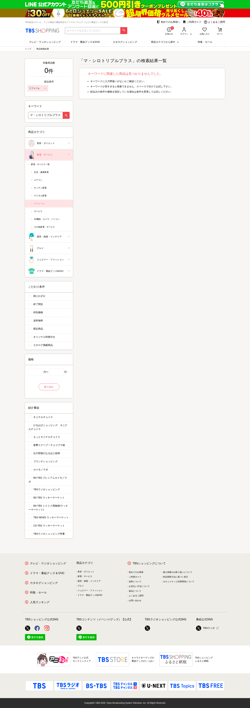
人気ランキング (39, 602)
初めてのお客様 (136, 572)
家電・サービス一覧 (40, 164)
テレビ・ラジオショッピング (45, 42)
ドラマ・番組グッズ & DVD (47, 573)
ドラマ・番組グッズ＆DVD (85, 42)
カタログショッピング (125, 42)
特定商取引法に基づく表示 (175, 577)
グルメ (49, 248)
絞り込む (49, 386)
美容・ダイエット (49, 143)
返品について (135, 591)
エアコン (38, 180)
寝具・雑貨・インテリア (49, 237)
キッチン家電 (40, 188)
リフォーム (39, 203)
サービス (38, 211)
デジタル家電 (40, 195)
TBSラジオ (205, 628)
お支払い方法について (139, 586)
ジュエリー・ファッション (49, 260)
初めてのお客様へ (168, 22)
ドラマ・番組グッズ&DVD (49, 271)
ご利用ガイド (192, 22)
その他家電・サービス (44, 227)
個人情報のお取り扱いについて (177, 572)
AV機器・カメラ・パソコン (47, 219)
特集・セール (205, 42)
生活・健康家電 (41, 172)
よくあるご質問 (214, 22)
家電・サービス (49, 155)
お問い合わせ (135, 600)
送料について (135, 581)
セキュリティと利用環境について (178, 581)
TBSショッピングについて (149, 563)
